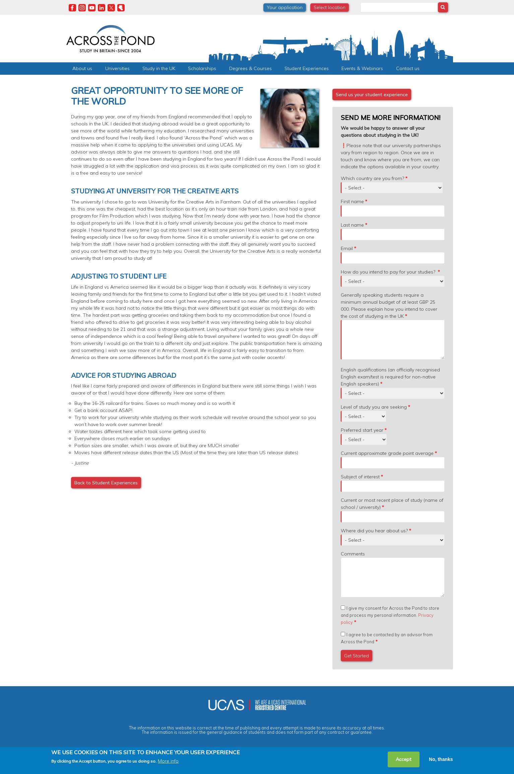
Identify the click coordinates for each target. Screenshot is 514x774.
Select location (329, 7)
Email (347, 248)
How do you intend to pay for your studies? (389, 272)
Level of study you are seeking (374, 407)
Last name (352, 225)
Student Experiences (306, 68)
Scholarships (202, 68)
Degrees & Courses (250, 68)
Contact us (408, 68)
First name (352, 201)
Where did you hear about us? (374, 531)
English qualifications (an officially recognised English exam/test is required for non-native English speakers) (390, 377)
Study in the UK (158, 68)
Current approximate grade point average (387, 453)
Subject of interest (360, 477)
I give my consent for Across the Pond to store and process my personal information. (390, 615)
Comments (353, 554)
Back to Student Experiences (106, 483)
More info (168, 761)
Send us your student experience (372, 95)
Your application (285, 7)
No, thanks (441, 759)
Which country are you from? (372, 178)
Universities (117, 68)
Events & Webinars (362, 68)
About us (82, 68)
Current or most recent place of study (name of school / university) (392, 503)
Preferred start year (362, 430)
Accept (403, 759)
